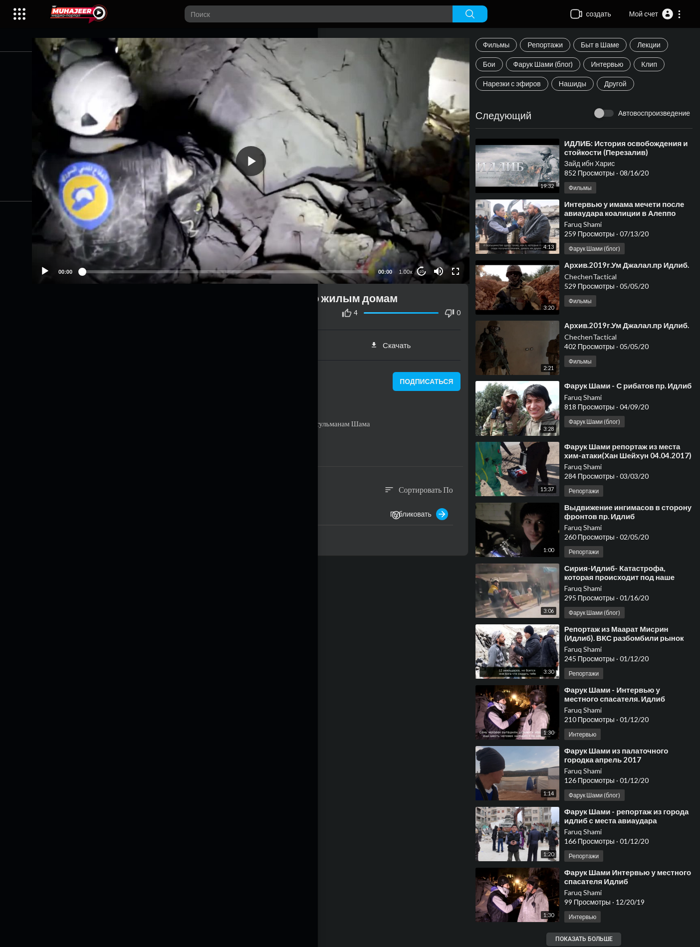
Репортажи (550, 44)
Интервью (612, 64)
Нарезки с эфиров (516, 83)
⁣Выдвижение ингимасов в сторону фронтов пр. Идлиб (620, 513)
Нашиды (577, 83)
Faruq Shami (587, 224)
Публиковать (424, 507)
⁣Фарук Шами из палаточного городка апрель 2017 (621, 756)
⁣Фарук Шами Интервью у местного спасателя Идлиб (618, 878)
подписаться (428, 374)
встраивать (260, 338)
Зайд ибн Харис (594, 163)
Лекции (653, 44)
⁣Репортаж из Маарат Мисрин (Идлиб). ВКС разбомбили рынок (629, 634)
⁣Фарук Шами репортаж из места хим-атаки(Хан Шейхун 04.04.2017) (627, 456)
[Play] (60, 264)
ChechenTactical (595, 285)
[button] (655, 13)
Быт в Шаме (604, 44)
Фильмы (500, 44)
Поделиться (123, 338)
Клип (654, 64)
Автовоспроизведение (654, 113)
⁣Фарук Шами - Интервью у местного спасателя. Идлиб (619, 695)
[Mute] (442, 264)
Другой (620, 83)
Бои (493, 64)
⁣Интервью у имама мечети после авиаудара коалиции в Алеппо (629, 208)
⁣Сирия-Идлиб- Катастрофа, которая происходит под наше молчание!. (624, 578)
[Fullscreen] (459, 264)
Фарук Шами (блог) (548, 64)
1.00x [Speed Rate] (409, 265)
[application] (259, 157)
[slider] (234, 264)
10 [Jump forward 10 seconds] (425, 264)
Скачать (397, 338)
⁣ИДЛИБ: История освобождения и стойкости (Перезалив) (631, 148)
